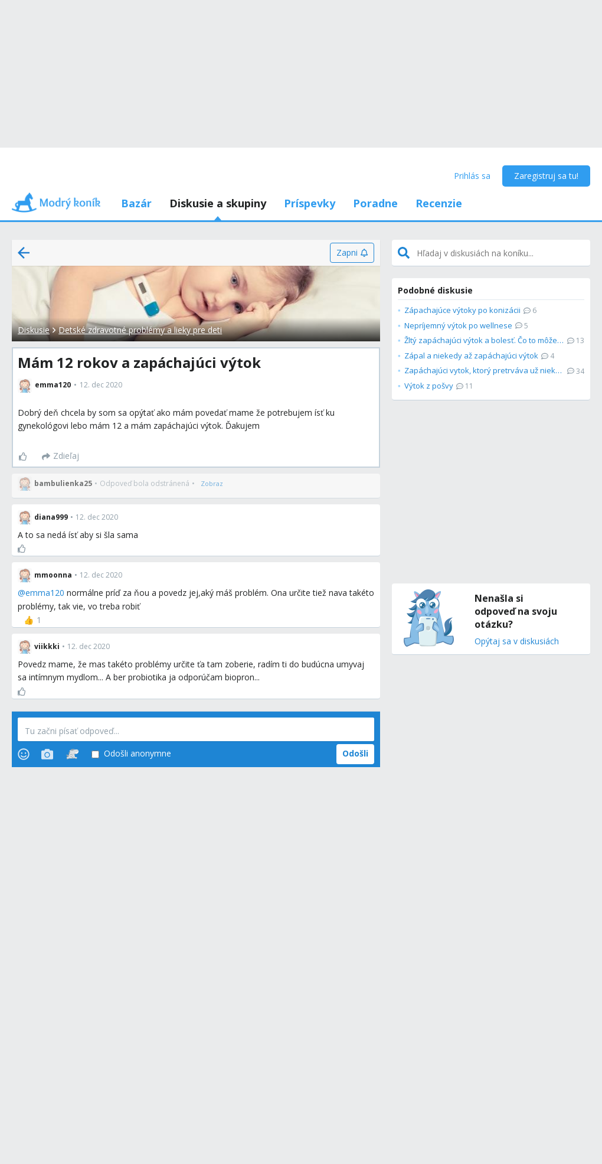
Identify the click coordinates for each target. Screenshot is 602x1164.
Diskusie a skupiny (217, 203)
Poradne (375, 203)
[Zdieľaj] (60, 456)
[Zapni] (352, 253)
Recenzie (438, 203)
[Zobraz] (212, 484)
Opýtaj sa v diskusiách (517, 642)
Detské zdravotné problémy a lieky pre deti (140, 329)
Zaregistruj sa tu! (546, 175)
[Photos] (47, 754)
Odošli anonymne (131, 754)
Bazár (136, 203)
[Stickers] (72, 754)
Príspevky (309, 203)
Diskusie (34, 329)
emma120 (44, 592)
